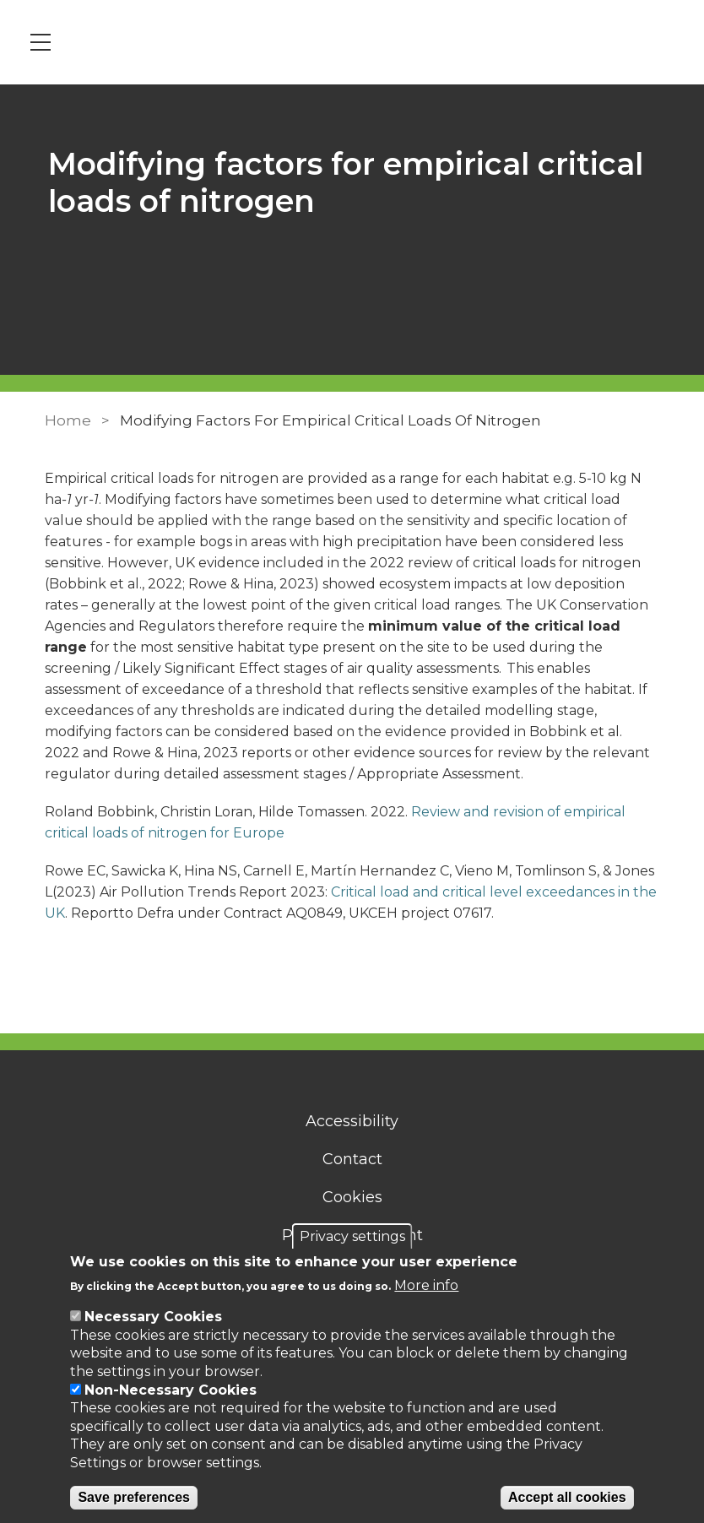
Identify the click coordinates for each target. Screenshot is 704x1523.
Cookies (352, 1197)
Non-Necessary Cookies (170, 1390)
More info (426, 1285)
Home (68, 420)
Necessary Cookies (153, 1317)
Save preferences (134, 1497)
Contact (352, 1159)
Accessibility (352, 1121)
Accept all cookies (567, 1497)
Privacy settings (352, 1236)
